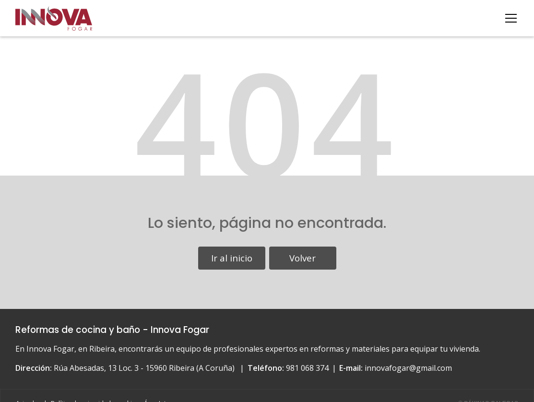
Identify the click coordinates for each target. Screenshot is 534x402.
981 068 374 (307, 368)
